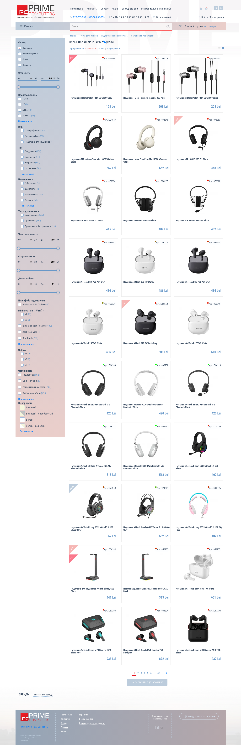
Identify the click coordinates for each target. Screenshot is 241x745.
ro (216, 8)
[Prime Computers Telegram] (161, 727)
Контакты (92, 8)
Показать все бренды (43, 694)
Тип (21, 147)
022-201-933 (79, 17)
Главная (72, 35)
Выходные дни (130, 8)
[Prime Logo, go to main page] (36, 12)
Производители (27, 95)
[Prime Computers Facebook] (157, 727)
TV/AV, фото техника (88, 35)
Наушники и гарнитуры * (142, 35)
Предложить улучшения (201, 716)
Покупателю (76, 8)
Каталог (28, 26)
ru (221, 8)
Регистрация (217, 17)
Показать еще (25, 121)
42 (158, 673)
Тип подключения (28, 211)
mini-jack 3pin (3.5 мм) (31, 310)
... (154, 673)
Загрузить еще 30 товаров (149, 682)
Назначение (25, 179)
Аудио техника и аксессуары (114, 35)
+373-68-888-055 (96, 17)
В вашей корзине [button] (200, 26)
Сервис (104, 8)
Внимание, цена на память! (156, 8)
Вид (21, 126)
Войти (204, 17)
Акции (115, 8)
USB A (22, 350)
